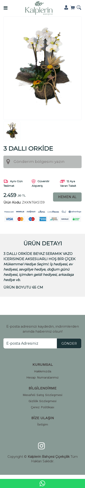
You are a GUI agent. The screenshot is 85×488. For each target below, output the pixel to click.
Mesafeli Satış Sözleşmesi (42, 394)
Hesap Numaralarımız (42, 377)
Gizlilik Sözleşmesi (42, 401)
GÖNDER (69, 343)
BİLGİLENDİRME (42, 388)
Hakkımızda (42, 371)
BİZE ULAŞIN (42, 418)
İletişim (42, 424)
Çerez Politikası (42, 407)
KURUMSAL (42, 364)
